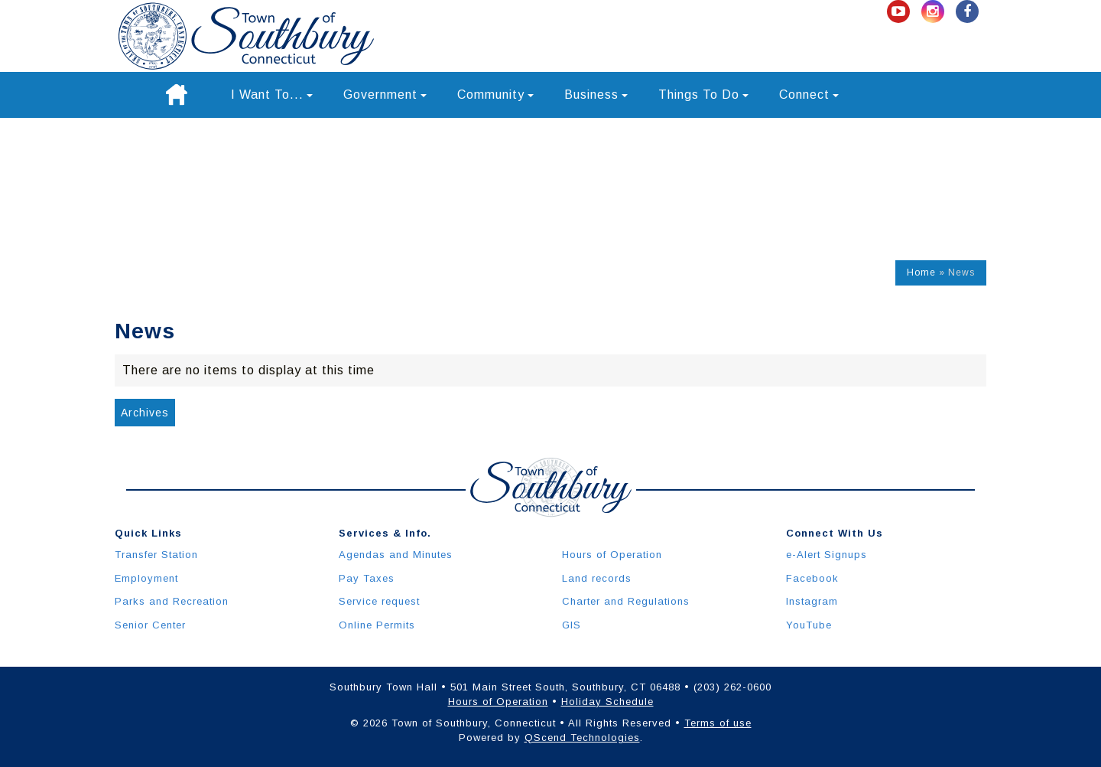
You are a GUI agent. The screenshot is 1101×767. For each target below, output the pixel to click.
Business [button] (596, 94)
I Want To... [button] (272, 94)
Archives (145, 412)
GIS (571, 625)
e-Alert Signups (826, 554)
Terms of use (718, 723)
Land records (597, 578)
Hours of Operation (612, 554)
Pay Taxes (367, 578)
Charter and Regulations (626, 601)
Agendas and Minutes (396, 554)
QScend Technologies (582, 737)
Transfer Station (156, 554)
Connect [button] (809, 94)
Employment (146, 578)
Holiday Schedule (607, 701)
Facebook (812, 578)
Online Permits (377, 625)
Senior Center (150, 625)
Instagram (812, 601)
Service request (379, 601)
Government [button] (385, 94)
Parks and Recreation (172, 601)
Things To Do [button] (703, 94)
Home (921, 272)
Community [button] (495, 94)
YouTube (809, 625)
